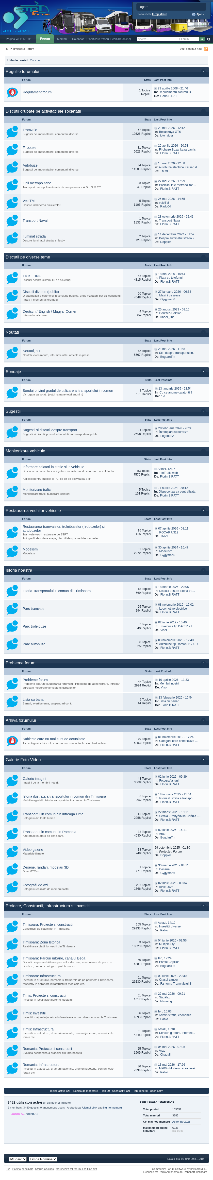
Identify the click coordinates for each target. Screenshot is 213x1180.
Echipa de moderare (85, 1090)
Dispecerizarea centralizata (177, 491)
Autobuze (30, 165)
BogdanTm (167, 357)
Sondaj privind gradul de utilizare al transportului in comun (68, 391)
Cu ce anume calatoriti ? (176, 392)
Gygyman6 (167, 299)
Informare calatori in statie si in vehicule (53, 467)
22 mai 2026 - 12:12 (171, 128)
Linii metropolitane (37, 183)
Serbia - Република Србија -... (179, 816)
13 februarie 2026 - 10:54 (176, 697)
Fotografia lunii (169, 780)
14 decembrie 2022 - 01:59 (176, 234)
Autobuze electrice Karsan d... (179, 167)
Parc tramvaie (33, 609)
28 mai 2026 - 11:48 (171, 349)
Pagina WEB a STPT (19, 38)
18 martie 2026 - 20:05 (173, 587)
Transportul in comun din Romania (49, 832)
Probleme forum (20, 663)
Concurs (35, 60)
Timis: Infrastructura (38, 1029)
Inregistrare (159, 14)
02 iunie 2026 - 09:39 (172, 776)
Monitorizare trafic (37, 490)
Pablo (164, 930)
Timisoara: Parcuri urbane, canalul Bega (54, 958)
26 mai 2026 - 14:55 (171, 199)
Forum (45, 38)
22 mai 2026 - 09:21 (171, 993)
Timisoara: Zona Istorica (41, 942)
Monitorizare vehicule (25, 451)
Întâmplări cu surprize (173, 432)
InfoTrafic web (168, 473)
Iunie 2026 (166, 887)
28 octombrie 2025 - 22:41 (176, 216)
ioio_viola (166, 135)
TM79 (164, 171)
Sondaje (13, 371)
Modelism (30, 549)
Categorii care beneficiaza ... (178, 741)
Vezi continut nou (191, 48)
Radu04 (165, 206)
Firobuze (29, 148)
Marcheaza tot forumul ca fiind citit (76, 1168)
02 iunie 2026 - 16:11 (172, 830)
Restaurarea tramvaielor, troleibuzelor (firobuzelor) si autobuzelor (64, 528)
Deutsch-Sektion (170, 313)
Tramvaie (30, 130)
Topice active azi (60, 1090)
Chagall (165, 1054)
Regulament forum (37, 92)
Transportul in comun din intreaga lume (53, 814)
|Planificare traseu (98, 38)
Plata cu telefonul (170, 277)
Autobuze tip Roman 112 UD (178, 644)
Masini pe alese (169, 295)
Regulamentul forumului (175, 92)
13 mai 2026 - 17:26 (171, 1064)
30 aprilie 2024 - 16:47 (173, 547)
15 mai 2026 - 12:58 (171, 163)
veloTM (164, 203)
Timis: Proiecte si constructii (44, 995)
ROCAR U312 (168, 532)
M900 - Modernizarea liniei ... (178, 1068)
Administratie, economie (175, 1015)
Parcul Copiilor (169, 962)
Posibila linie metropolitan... (177, 185)
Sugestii (13, 411)
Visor (163, 630)
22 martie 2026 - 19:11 (173, 812)
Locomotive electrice (173, 608)
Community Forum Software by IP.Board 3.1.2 (179, 1168)
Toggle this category (204, 72)
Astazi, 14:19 (166, 922)
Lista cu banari (169, 701)
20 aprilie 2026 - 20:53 (173, 145)
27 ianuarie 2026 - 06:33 (174, 291)
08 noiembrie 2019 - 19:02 (176, 604)
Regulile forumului (22, 71)
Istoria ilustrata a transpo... (177, 798)
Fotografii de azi (35, 885)
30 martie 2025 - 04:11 (173, 865)
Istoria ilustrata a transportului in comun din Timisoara (64, 796)
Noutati (12, 332)
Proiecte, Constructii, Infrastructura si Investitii (48, 906)
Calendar (78, 38)
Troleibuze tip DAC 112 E (176, 626)
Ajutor (198, 15)
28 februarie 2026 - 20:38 (175, 428)
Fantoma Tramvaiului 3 (175, 983)
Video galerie (33, 850)
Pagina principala (22, 1168)
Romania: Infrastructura (41, 1065)
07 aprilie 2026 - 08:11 (173, 528)
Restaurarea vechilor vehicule (33, 510)
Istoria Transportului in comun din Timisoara (57, 591)
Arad (162, 834)
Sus (8, 1168)
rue (163, 396)
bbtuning (166, 1001)
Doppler (165, 242)
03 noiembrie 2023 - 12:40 (176, 640)
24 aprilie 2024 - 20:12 (173, 488)
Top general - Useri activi (148, 1090)
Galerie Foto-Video (23, 759)
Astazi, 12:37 (166, 469)
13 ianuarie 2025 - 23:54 (175, 388)
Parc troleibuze (34, 626)
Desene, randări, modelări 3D (46, 867)
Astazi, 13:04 (166, 1029)
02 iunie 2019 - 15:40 (172, 622)
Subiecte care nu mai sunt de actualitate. (54, 739)
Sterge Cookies (44, 1168)
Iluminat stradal (35, 236)
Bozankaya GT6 (170, 132)
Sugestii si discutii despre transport (50, 430)
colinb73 (31, 1114)
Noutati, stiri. (32, 351)
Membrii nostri (169, 683)
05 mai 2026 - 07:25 (171, 1047)
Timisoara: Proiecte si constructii (48, 924)
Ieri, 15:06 (165, 1011)
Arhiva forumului (21, 720)
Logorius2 (167, 436)
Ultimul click (89, 1107)
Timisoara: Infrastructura (42, 976)
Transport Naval (35, 220)
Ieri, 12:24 (165, 958)
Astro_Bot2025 (181, 1121)
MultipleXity (167, 944)
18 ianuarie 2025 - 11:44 (174, 794)
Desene (164, 869)
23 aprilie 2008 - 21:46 (173, 88)
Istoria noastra (19, 570)
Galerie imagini (34, 779)
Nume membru (112, 1107)
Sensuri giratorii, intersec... (177, 1033)
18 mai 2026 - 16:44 (171, 274)
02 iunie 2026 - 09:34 (172, 883)
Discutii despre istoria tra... (177, 591)
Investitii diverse (170, 926)
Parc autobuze (34, 644)
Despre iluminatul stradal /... (178, 238)
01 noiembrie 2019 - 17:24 (176, 737)
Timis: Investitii (34, 1013)
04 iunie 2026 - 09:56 (172, 940)
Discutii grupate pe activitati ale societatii (43, 111)
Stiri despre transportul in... (177, 353)
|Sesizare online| (120, 38)
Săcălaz (164, 997)
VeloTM (28, 201)
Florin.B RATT (169, 96)
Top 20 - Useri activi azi (115, 1090)
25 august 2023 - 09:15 (173, 309)
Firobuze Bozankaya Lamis (177, 149)
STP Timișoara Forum (20, 48)
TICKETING (32, 276)
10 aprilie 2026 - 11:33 (174, 680)
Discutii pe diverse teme (28, 257)
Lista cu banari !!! (36, 699)
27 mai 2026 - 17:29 (171, 181)
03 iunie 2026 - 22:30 (172, 976)
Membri (62, 38)
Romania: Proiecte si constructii (47, 1049)
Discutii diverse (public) (41, 292)
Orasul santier (168, 979)
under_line (167, 317)
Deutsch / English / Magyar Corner (50, 311)
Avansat (209, 39)
